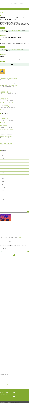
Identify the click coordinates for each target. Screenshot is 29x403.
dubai (12, 30)
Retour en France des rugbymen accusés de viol (10, 85)
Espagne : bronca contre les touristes (6, 143)
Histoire (3, 172)
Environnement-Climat (5, 166)
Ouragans (3, 181)
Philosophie (3, 182)
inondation (14, 30)
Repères (3, 190)
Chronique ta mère (4, 161)
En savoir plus (9, 402)
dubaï (12, 49)
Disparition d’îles (8, 92)
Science (3, 194)
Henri (1, 85)
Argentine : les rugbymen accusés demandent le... (10, 106)
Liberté (3, 176)
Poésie (2, 184)
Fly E (2, 56)
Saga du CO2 (3, 191)
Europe (3, 167)
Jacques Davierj (2, 78)
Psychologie (3, 187)
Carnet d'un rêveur (4, 160)
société (3, 196)
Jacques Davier (2, 92)
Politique (3, 185)
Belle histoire (3, 155)
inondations (14, 49)
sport (2, 197)
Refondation (3, 188)
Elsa (2, 164)
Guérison (3, 170)
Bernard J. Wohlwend (3, 109)
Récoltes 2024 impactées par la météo (6, 136)
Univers (3, 199)
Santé (2, 193)
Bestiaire (3, 157)
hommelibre (2, 95)
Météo (2, 179)
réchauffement (18, 30)
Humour (3, 173)
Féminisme (3, 169)
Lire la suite (2, 61)
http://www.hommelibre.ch (4, 384)
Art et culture (3, 154)
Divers (2, 163)
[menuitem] (9, 9)
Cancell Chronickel (4, 158)
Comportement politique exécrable (11, 78)
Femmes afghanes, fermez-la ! (8, 102)
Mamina (3, 178)
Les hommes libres (14, 3)
